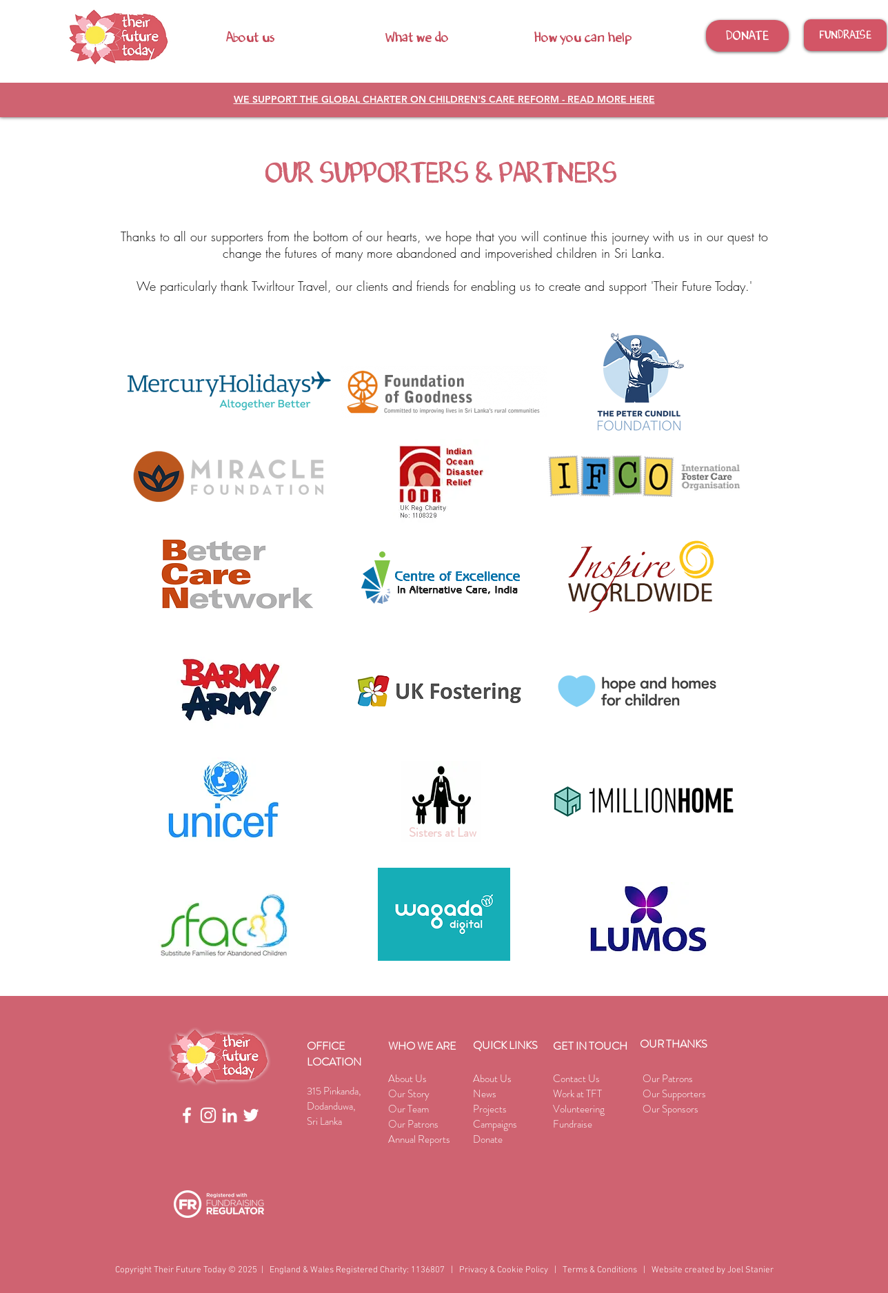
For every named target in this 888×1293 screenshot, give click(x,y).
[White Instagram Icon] (208, 1115)
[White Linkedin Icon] (229, 1115)
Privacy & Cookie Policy (503, 1270)
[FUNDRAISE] (845, 35)
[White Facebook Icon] (186, 1115)
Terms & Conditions (600, 1270)
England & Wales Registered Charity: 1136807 (357, 1270)
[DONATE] (747, 36)
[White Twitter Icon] (251, 1115)
